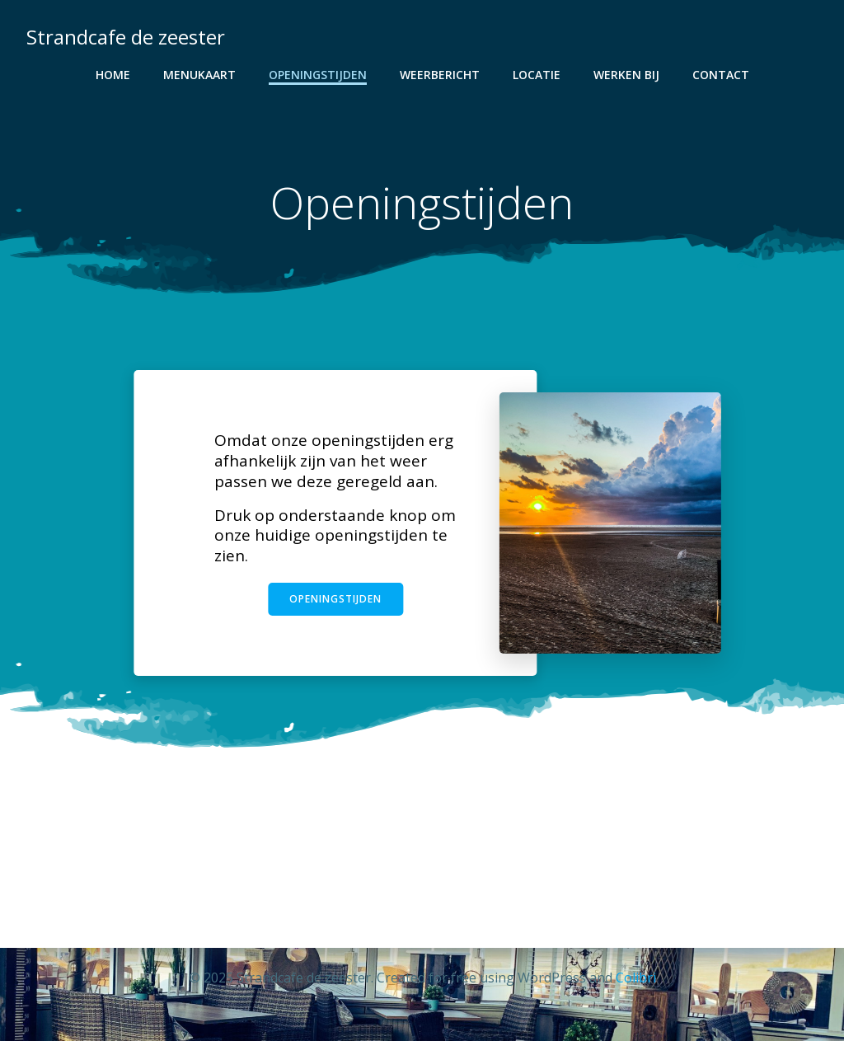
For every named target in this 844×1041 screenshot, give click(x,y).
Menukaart (199, 74)
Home (113, 74)
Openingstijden (318, 74)
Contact (720, 74)
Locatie (536, 74)
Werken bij (626, 74)
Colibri (636, 977)
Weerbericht (440, 74)
